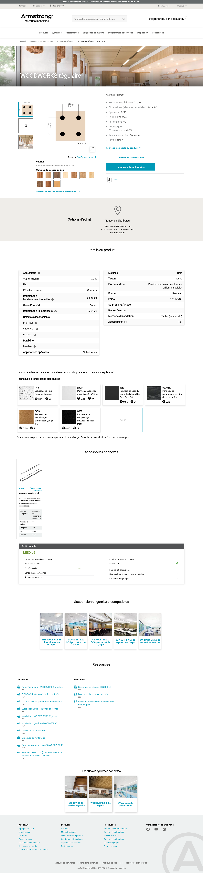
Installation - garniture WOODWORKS (40, 723)
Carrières (23, 836)
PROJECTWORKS (111, 836)
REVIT (113, 179)
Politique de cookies (111, 863)
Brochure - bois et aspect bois (93, 694)
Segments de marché (93, 32)
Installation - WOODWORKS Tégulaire (39, 716)
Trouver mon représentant (115, 829)
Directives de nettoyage (33, 737)
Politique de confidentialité (137, 863)
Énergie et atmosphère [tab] (120, 570)
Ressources (158, 32)
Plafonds (65, 829)
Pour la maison (110, 846)
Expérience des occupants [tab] (121, 559)
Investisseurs (24, 832)
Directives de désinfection (34, 730)
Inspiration (142, 32)
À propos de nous (26, 829)
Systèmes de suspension (72, 836)
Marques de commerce (65, 863)
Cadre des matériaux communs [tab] (39, 559)
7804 (21, 488)
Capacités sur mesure (70, 843)
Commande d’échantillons (131, 157)
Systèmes (57, 32)
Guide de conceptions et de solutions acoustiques (96, 703)
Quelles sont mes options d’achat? (34, 850)
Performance (72, 32)
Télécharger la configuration (130, 166)
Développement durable (29, 843)
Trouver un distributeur (114, 832)
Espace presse (25, 839)
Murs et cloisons (68, 832)
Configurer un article (87, 157)
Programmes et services (120, 32)
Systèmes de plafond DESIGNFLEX (95, 687)
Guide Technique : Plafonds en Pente (40, 708)
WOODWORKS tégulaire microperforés (40, 694)
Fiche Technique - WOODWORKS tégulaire (42, 687)
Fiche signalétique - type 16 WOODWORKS (42, 745)
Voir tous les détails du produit (123, 147)
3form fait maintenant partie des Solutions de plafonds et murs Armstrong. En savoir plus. (101, 2)
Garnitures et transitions (71, 839)
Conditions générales (89, 863)
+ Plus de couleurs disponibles (35, 489)
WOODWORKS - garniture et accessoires (42, 701)
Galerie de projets (111, 843)
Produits (43, 32)
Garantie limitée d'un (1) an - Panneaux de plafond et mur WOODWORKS (42, 754)
